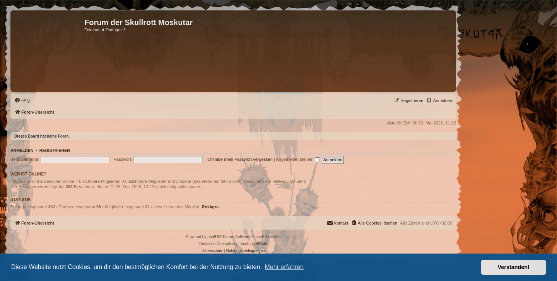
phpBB (213, 237)
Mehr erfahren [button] (284, 267)
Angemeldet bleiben (298, 159)
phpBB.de (258, 244)
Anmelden (22, 150)
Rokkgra (210, 206)
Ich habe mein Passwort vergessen (240, 159)
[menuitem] (22, 100)
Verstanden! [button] (514, 267)
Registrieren (54, 150)
